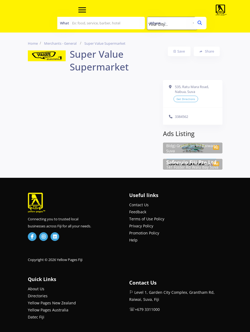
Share (207, 51)
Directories (38, 295)
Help (133, 240)
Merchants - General (60, 43)
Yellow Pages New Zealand (52, 302)
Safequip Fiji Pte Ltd (191, 162)
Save (179, 51)
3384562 (181, 116)
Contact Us (139, 204)
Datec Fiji (36, 317)
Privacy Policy (141, 225)
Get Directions (185, 99)
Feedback (137, 211)
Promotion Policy (144, 233)
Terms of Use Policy (146, 218)
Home (33, 43)
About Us (36, 288)
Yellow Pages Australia (48, 309)
